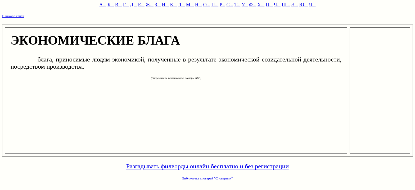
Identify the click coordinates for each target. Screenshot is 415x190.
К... (173, 4)
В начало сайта (13, 16)
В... (118, 4)
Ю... (303, 4)
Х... (261, 4)
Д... (133, 4)
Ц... (269, 4)
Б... (110, 4)
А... (102, 4)
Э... (294, 4)
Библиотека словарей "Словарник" (207, 178)
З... (158, 4)
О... (206, 4)
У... (245, 4)
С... (230, 4)
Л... (181, 4)
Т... (237, 4)
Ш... (286, 4)
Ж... (150, 4)
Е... (141, 4)
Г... (126, 4)
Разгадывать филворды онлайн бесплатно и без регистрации (207, 166)
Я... (312, 4)
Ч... (277, 4)
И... (165, 4)
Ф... (252, 4)
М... (190, 4)
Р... (222, 4)
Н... (198, 4)
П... (215, 4)
